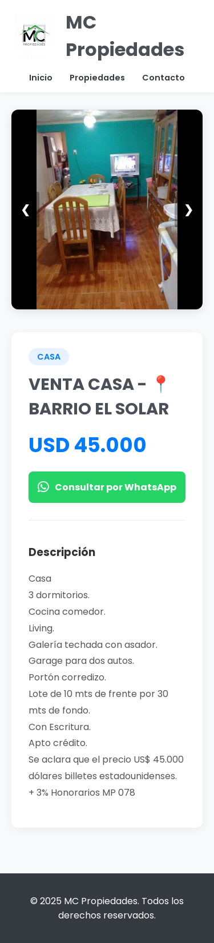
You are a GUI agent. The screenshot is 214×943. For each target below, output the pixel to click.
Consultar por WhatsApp (107, 487)
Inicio (41, 77)
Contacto (163, 77)
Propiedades (97, 77)
